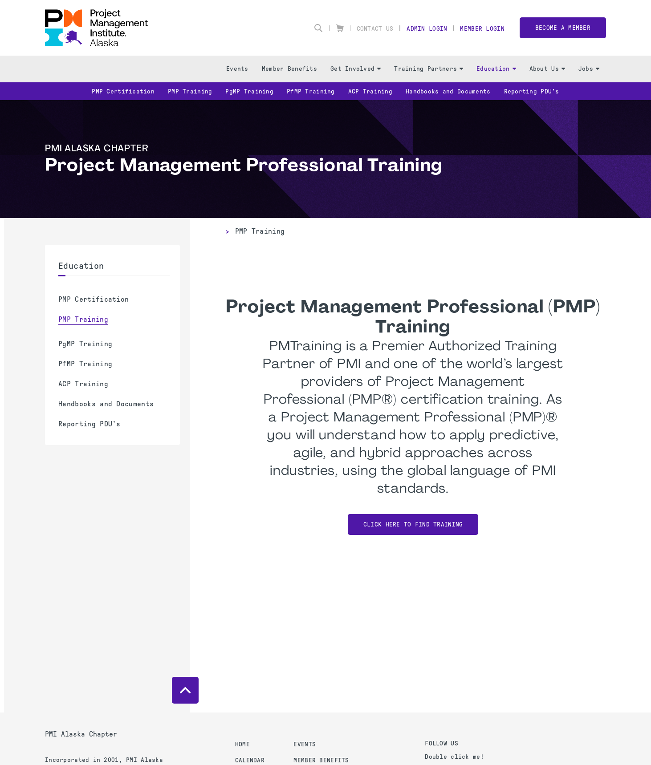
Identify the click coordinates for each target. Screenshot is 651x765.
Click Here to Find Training (413, 524)
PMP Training (190, 91)
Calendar (249, 760)
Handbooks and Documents (448, 91)
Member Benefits (289, 68)
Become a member (562, 27)
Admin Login (427, 28)
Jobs (588, 68)
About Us (547, 68)
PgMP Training (249, 91)
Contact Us (375, 28)
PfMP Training (311, 91)
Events (237, 68)
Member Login (482, 28)
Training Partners (428, 68)
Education (496, 68)
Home (242, 744)
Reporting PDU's (531, 91)
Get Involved (355, 68)
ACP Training (370, 91)
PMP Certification (123, 91)
